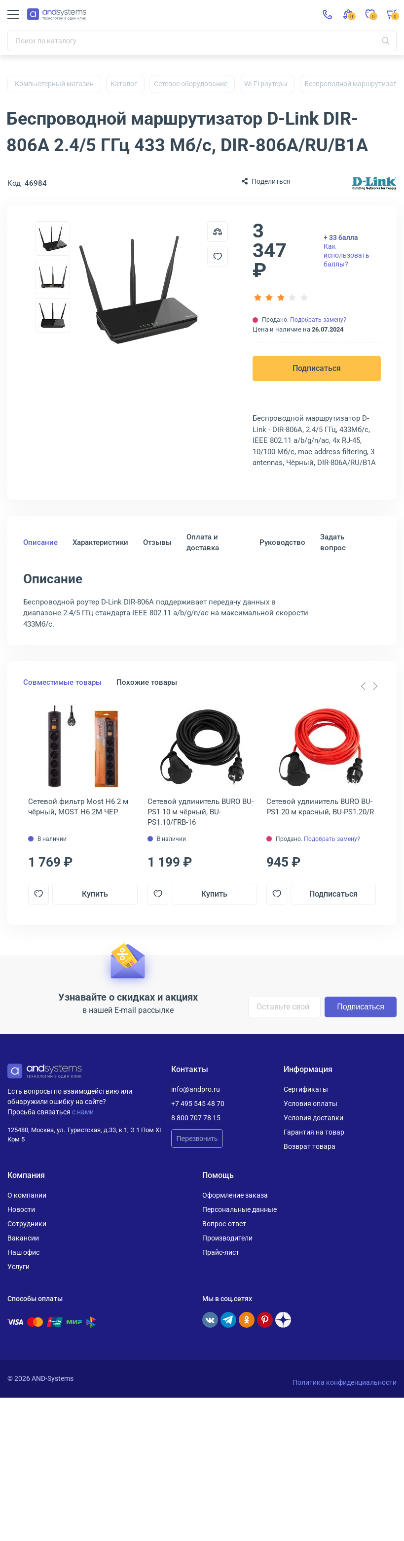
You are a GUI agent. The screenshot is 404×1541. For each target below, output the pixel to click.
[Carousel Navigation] (369, 686)
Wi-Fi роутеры (266, 84)
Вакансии (23, 1238)
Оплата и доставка (202, 543)
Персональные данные (239, 1209)
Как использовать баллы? (346, 251)
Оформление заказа (235, 1195)
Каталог (123, 84)
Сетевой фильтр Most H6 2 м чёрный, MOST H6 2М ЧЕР (78, 806)
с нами (83, 1112)
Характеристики (100, 542)
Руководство (282, 542)
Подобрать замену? (318, 319)
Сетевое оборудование (190, 84)
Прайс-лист (220, 1252)
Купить (95, 894)
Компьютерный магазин (54, 84)
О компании (26, 1195)
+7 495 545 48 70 (197, 1103)
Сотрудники (26, 1224)
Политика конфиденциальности (345, 1382)
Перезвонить (197, 1138)
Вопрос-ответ (224, 1224)
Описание (40, 542)
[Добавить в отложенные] (217, 256)
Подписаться (317, 368)
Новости (21, 1209)
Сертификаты (306, 1089)
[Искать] (386, 41)
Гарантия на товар (314, 1132)
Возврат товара (309, 1146)
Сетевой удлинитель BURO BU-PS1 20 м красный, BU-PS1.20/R (320, 806)
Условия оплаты (310, 1103)
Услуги (18, 1267)
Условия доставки (313, 1118)
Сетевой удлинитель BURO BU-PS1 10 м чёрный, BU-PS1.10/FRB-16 (200, 812)
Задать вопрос (333, 543)
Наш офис (23, 1252)
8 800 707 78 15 (195, 1118)
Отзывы (157, 542)
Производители (227, 1238)
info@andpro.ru (195, 1089)
